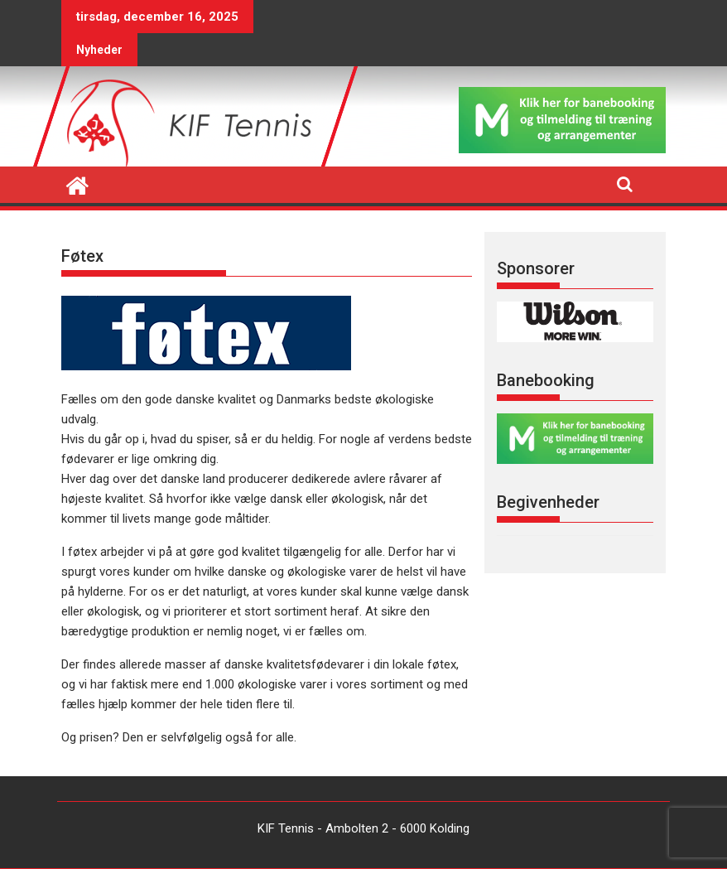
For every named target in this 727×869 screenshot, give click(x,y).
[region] (575, 322)
